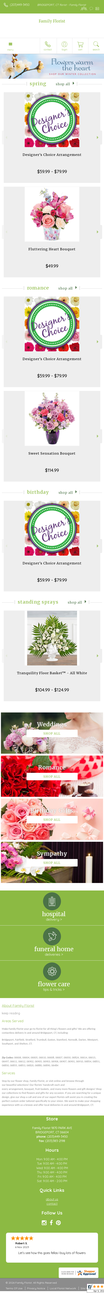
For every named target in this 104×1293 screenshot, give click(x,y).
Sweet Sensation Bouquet (52, 453)
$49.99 (52, 266)
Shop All (63, 84)
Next (98, 137)
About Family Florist (18, 1005)
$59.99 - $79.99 (52, 171)
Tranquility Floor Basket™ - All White (52, 673)
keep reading (11, 1013)
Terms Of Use (14, 1288)
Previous (6, 137)
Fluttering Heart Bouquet (52, 249)
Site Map (86, 1288)
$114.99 (52, 470)
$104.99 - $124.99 (52, 690)
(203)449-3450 (20, 5)
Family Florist (52, 21)
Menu (10, 49)
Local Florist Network (63, 1288)
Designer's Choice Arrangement (52, 155)
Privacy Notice (36, 1288)
